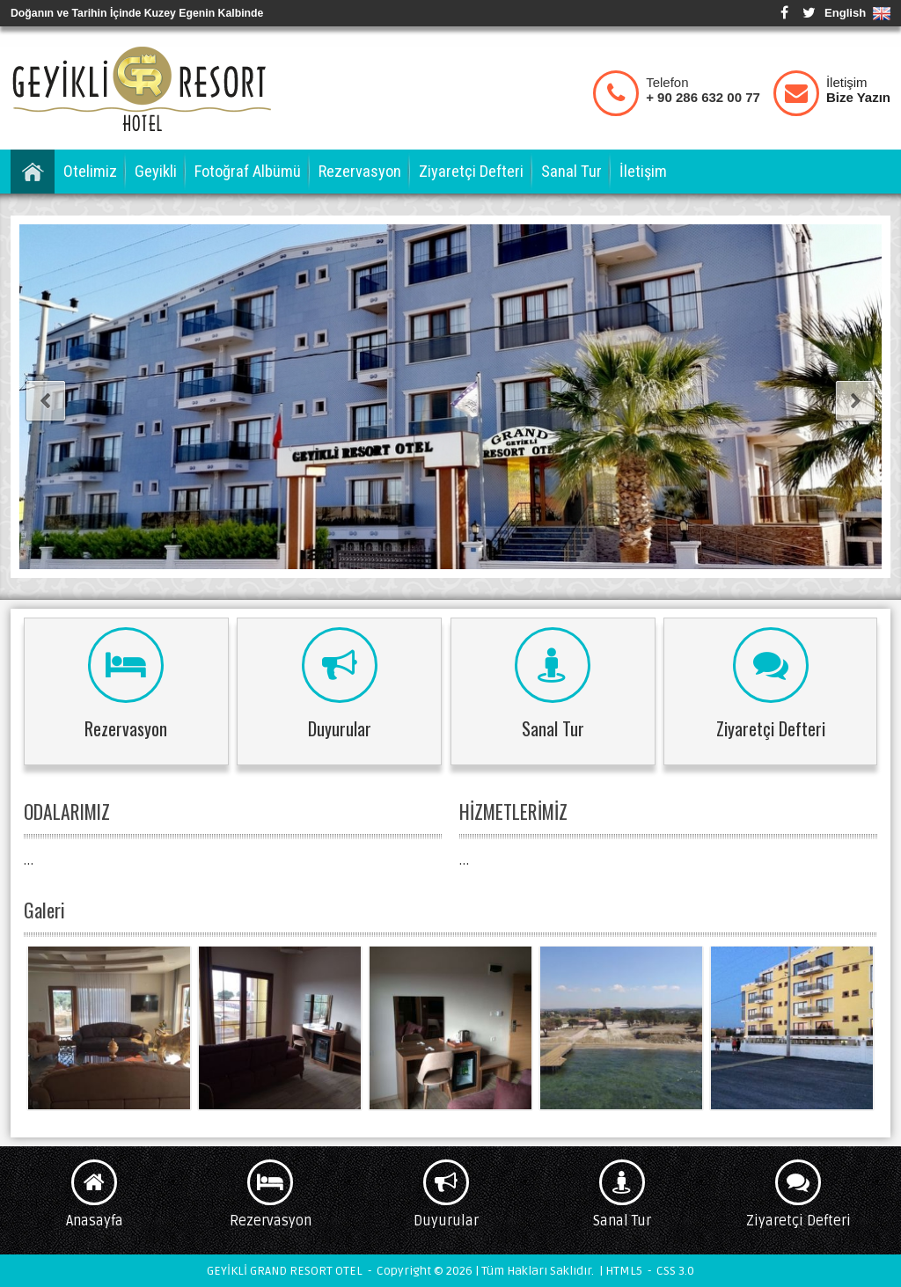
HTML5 (623, 1270)
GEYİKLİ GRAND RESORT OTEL (143, 88)
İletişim (858, 90)
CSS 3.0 (675, 1270)
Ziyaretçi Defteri (471, 171)
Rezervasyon (360, 171)
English (845, 12)
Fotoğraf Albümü (247, 171)
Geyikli (156, 171)
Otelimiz (90, 171)
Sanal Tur (571, 171)
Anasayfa (33, 172)
